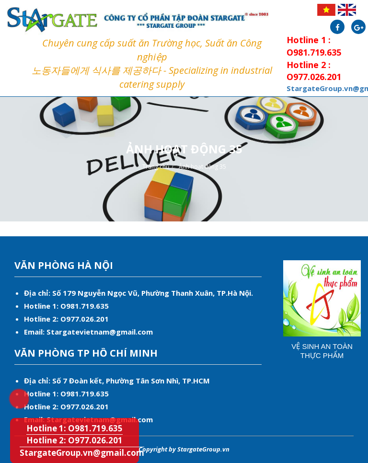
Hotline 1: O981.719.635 (12, 392)
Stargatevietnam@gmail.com (99, 331)
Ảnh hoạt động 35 (202, 166)
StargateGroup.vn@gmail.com (82, 452)
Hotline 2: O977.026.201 (74, 440)
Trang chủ (155, 166)
